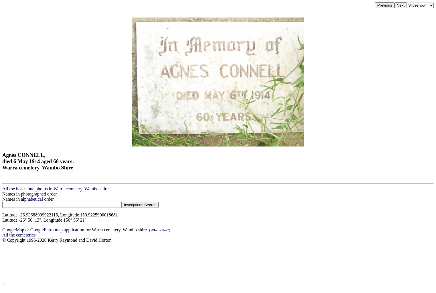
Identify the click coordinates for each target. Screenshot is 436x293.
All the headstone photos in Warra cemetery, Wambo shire (55, 188)
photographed (33, 194)
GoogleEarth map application (57, 229)
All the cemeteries (18, 235)
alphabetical (32, 199)
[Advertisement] (174, 263)
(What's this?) (159, 230)
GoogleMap (13, 229)
